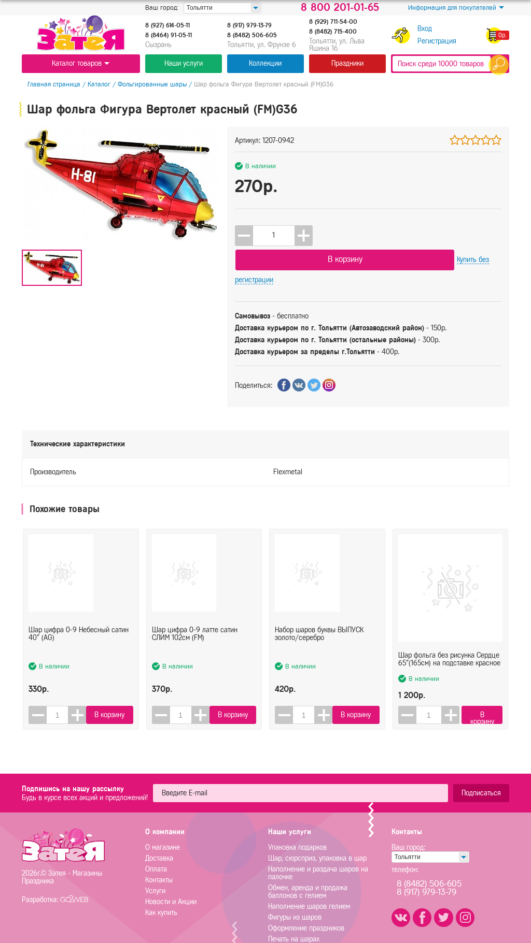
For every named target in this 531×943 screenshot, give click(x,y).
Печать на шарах (293, 910)
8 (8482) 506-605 (252, 35)
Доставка (159, 829)
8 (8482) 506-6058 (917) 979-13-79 (441, 859)
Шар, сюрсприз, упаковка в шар (317, 829)
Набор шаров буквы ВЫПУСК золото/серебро (319, 619)
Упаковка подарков (297, 818)
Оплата (156, 840)
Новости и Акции (171, 873)
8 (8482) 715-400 (333, 31)
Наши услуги (183, 63)
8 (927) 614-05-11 (167, 25)
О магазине (162, 818)
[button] (304, 235)
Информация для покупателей (456, 7)
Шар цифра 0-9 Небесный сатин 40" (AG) (79, 619)
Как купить (161, 884)
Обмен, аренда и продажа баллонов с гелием (307, 863)
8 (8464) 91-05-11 (168, 35)
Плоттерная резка (295, 921)
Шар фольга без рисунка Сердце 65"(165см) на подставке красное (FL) (449, 619)
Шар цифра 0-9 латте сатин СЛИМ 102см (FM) (194, 619)
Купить (462, 235)
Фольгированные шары (146, 84)
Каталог (93, 84)
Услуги (155, 862)
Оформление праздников (306, 899)
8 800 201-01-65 (340, 8)
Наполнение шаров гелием (309, 877)
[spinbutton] (274, 235)
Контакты (159, 851)
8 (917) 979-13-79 (249, 25)
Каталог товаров (80, 63)
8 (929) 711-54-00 (333, 22)
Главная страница (48, 84)
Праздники (347, 63)
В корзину (369, 234)
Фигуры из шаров (295, 888)
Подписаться (481, 764)
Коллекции (265, 63)
